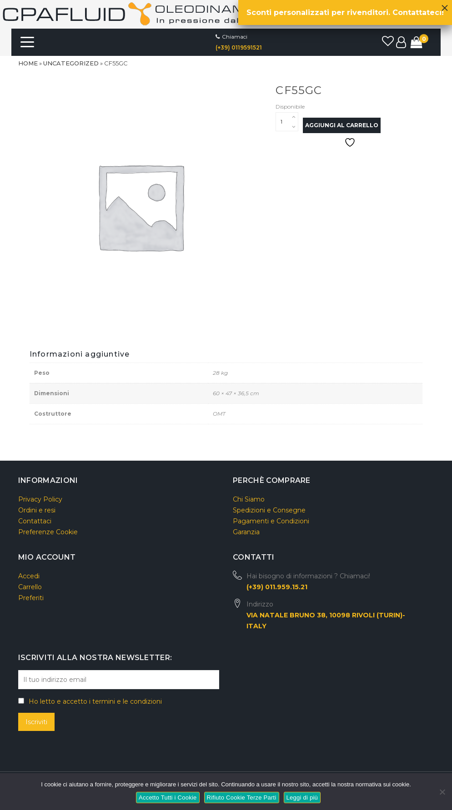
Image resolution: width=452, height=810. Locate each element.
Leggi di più (302, 797)
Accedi (29, 576)
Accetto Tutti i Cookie (168, 797)
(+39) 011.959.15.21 (276, 587)
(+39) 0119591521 (239, 47)
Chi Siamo (249, 499)
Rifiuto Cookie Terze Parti (241, 797)
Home (28, 63)
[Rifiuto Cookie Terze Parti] (441, 790)
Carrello (30, 587)
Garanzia (246, 532)
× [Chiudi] (445, 5)
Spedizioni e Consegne (269, 510)
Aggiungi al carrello (341, 125)
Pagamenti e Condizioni (271, 521)
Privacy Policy (40, 499)
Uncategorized (71, 63)
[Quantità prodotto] (287, 121)
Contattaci (34, 521)
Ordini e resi (36, 510)
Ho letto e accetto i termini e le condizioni (95, 701)
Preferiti (31, 598)
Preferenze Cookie (48, 532)
